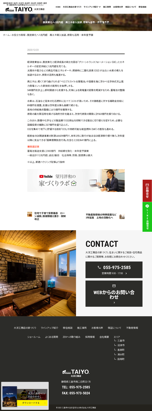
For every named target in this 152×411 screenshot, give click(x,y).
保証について (130, 7)
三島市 (121, 340)
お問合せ (147, 191)
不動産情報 (132, 328)
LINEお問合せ (147, 216)
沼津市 (121, 345)
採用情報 (109, 23)
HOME (58, 7)
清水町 (121, 354)
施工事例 (107, 7)
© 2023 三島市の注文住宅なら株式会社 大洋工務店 (76, 408)
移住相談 (142, 7)
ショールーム (84, 23)
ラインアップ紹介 (91, 7)
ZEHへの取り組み (71, 337)
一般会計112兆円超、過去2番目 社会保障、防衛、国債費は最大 (60, 155)
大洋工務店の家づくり (72, 7)
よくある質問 (97, 23)
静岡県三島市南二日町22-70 (76, 381)
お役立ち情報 (18, 35)
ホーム (6, 35)
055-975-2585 (79, 387)
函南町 (121, 359)
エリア (118, 23)
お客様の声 (118, 7)
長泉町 (121, 350)
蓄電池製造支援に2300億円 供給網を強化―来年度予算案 (58, 151)
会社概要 (104, 337)
